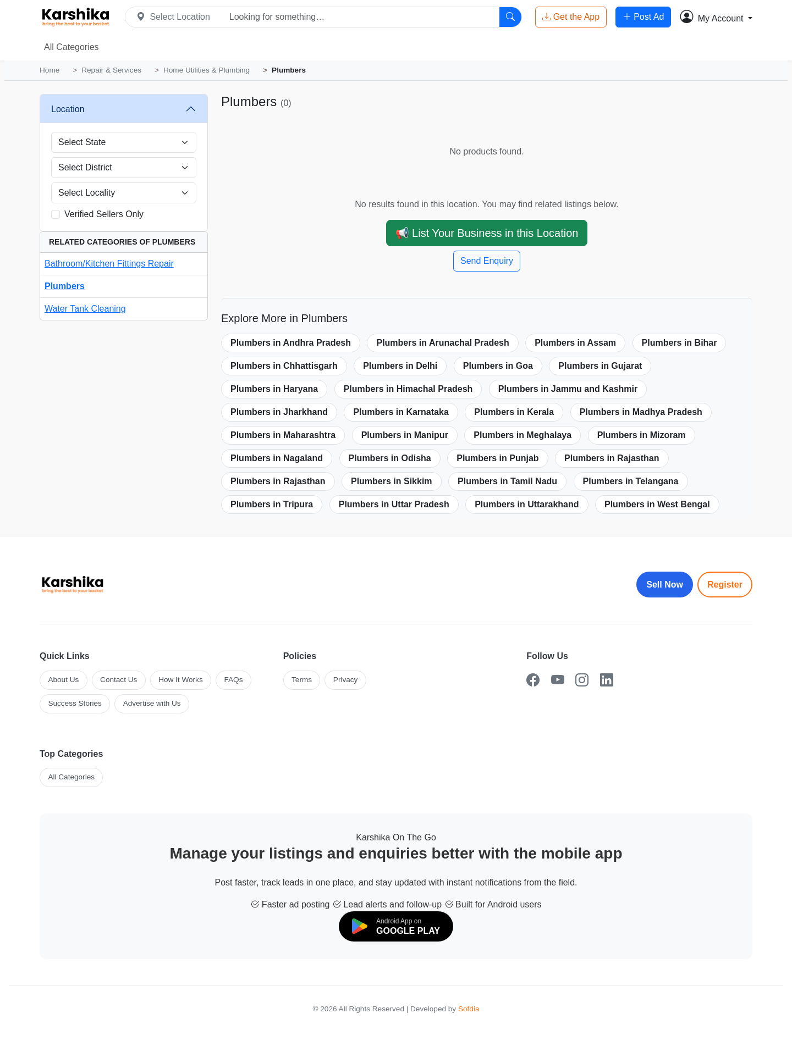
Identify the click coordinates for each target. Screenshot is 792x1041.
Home (49, 70)
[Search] (510, 17)
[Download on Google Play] (396, 926)
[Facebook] (533, 680)
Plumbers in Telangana (631, 481)
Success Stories (74, 703)
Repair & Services (111, 70)
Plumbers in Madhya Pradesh (641, 412)
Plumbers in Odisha (390, 458)
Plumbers (65, 286)
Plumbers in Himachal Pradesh (408, 389)
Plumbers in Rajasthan (611, 458)
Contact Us (118, 679)
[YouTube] (557, 680)
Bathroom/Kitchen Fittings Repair (109, 263)
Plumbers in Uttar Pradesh (394, 504)
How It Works (180, 679)
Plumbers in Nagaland (276, 458)
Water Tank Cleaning (85, 308)
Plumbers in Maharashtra (283, 435)
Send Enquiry (486, 260)
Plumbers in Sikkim (391, 481)
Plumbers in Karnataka (400, 412)
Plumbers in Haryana (274, 389)
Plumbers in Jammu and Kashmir (567, 389)
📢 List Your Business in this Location (487, 233)
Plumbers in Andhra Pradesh (290, 342)
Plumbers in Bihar (679, 342)
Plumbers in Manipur (404, 435)
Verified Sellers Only (104, 214)
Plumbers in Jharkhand (279, 412)
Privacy (345, 679)
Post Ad (643, 17)
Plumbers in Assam (575, 342)
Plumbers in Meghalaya (522, 435)
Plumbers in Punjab (497, 458)
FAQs (233, 679)
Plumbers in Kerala (514, 412)
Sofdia (469, 1009)
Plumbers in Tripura (271, 504)
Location (68, 109)
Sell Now (664, 584)
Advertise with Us (152, 703)
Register (725, 584)
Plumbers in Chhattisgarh (284, 365)
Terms (302, 679)
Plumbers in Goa (498, 365)
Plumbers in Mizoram (641, 435)
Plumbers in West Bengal (657, 504)
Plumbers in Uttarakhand (527, 504)
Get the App (571, 17)
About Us (63, 679)
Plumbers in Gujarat (600, 365)
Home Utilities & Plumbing (206, 70)
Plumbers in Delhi (400, 365)
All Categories (71, 47)
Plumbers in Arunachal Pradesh (442, 342)
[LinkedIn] (606, 680)
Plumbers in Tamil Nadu (507, 481)
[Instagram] (581, 680)
